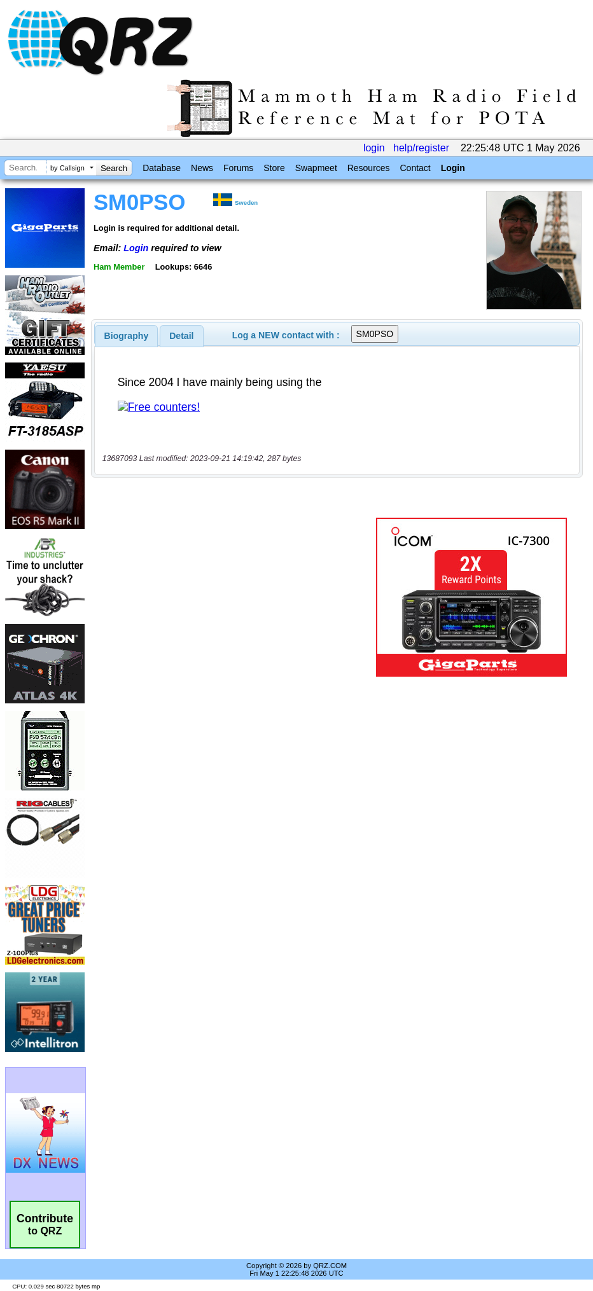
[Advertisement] (236, 597)
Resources (368, 168)
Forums (238, 168)
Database (162, 168)
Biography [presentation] (126, 336)
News (202, 168)
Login (453, 168)
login (374, 147)
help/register (421, 147)
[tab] (126, 336)
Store (273, 168)
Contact (415, 168)
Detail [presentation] (181, 336)
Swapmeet (316, 168)
